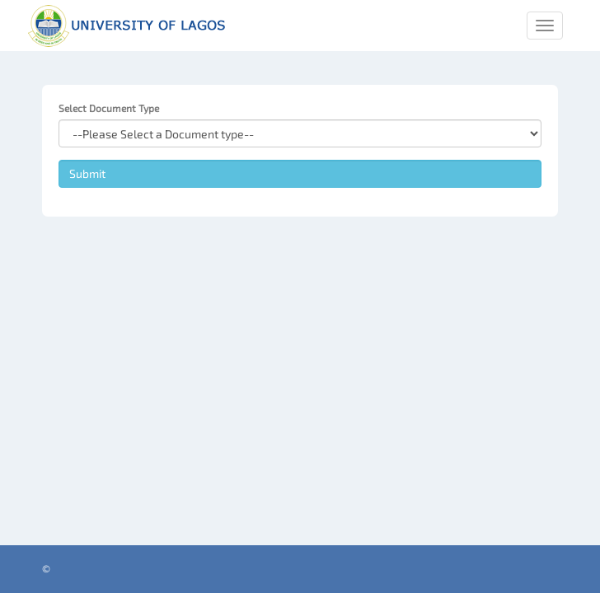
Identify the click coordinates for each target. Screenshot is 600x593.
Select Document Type (109, 108)
